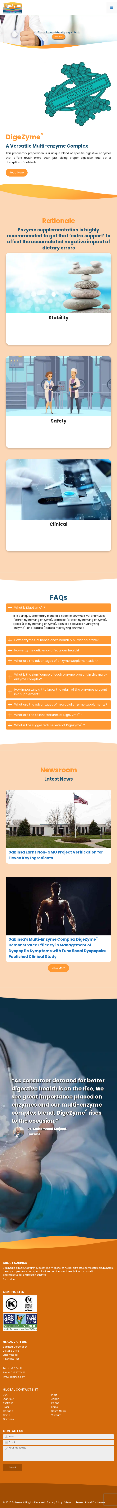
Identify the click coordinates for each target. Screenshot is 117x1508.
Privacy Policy (54, 1502)
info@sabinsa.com (14, 1376)
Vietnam (56, 1415)
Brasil (6, 1407)
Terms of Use (83, 1502)
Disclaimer (98, 1502)
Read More (58, 37)
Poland (55, 1403)
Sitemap (69, 1502)
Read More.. (9, 1279)
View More (58, 968)
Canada (8, 1411)
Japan (55, 1399)
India (54, 1395)
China (6, 1415)
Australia (8, 1403)
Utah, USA (8, 1399)
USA (5, 1395)
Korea (54, 1407)
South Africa (58, 1411)
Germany (8, 1419)
